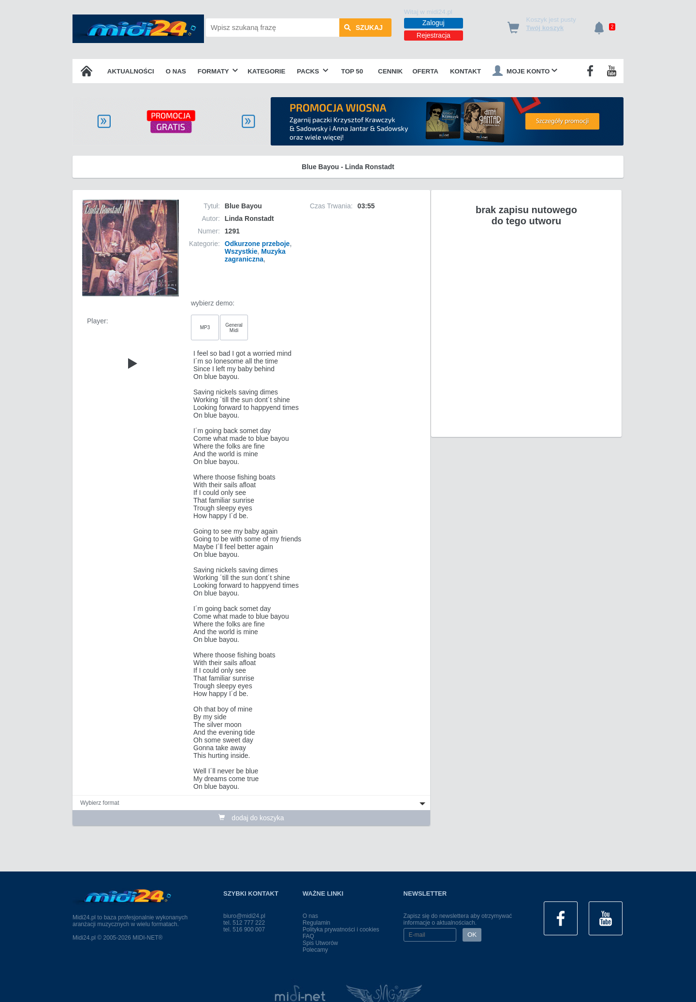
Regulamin (316, 922)
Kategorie (266, 71)
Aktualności (130, 71)
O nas (176, 71)
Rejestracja (433, 35)
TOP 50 (352, 71)
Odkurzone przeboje (257, 243)
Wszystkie (241, 251)
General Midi (234, 327)
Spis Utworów (320, 943)
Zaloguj (433, 23)
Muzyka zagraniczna (255, 255)
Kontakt (465, 71)
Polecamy (315, 949)
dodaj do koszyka (251, 818)
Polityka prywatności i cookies (341, 929)
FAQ (308, 936)
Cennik (390, 71)
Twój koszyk (545, 27)
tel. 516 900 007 (244, 929)
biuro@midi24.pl (244, 916)
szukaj (363, 27)
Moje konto (525, 70)
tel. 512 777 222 (244, 922)
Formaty (218, 71)
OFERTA (425, 71)
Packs (312, 71)
